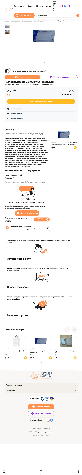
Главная (7, 21)
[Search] (77, 15)
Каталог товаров (15, 21)
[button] (44, 62)
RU (77, 6)
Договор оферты (36, 428)
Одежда (40, 21)
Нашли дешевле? (68, 95)
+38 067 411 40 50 (54, 6)
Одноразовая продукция (29, 21)
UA (74, 6)
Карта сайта (47, 428)
